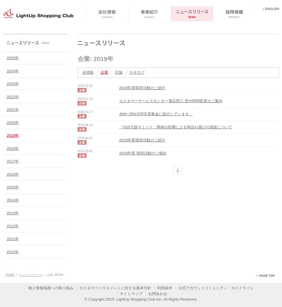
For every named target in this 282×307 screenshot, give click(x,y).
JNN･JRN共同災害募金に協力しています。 (156, 114)
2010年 (13, 252)
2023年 (13, 84)
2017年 (13, 161)
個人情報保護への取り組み (51, 288)
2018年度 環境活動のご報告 (143, 153)
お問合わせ (157, 294)
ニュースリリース (30, 275)
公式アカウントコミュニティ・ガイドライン (216, 288)
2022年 (13, 97)
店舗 (118, 72)
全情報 (88, 72)
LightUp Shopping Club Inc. (139, 299)
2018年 (13, 148)
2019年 (13, 135)
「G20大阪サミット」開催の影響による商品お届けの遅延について (175, 127)
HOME (10, 275)
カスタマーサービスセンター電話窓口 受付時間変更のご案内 (170, 101)
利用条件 (164, 288)
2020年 (13, 123)
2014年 (13, 200)
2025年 (13, 58)
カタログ (136, 72)
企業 (104, 72)
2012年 (13, 226)
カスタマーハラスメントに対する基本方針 (115, 288)
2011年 (13, 239)
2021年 (13, 109)
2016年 (13, 174)
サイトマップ (131, 294)
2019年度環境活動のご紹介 (142, 88)
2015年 (13, 187)
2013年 (13, 213)
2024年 (13, 71)
